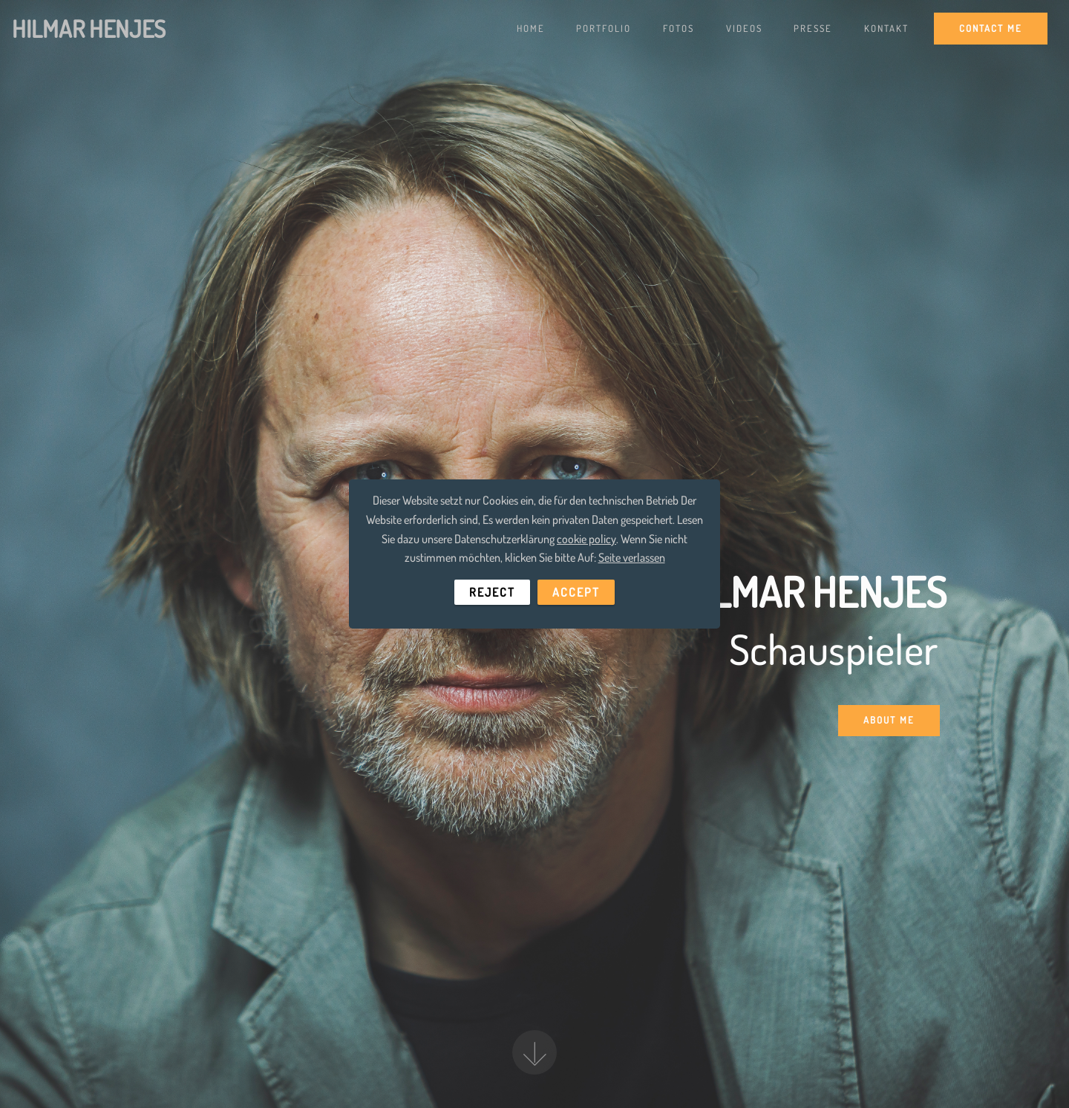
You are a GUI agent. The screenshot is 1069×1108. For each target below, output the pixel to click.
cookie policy (586, 538)
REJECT (492, 592)
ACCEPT (576, 592)
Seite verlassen (631, 557)
